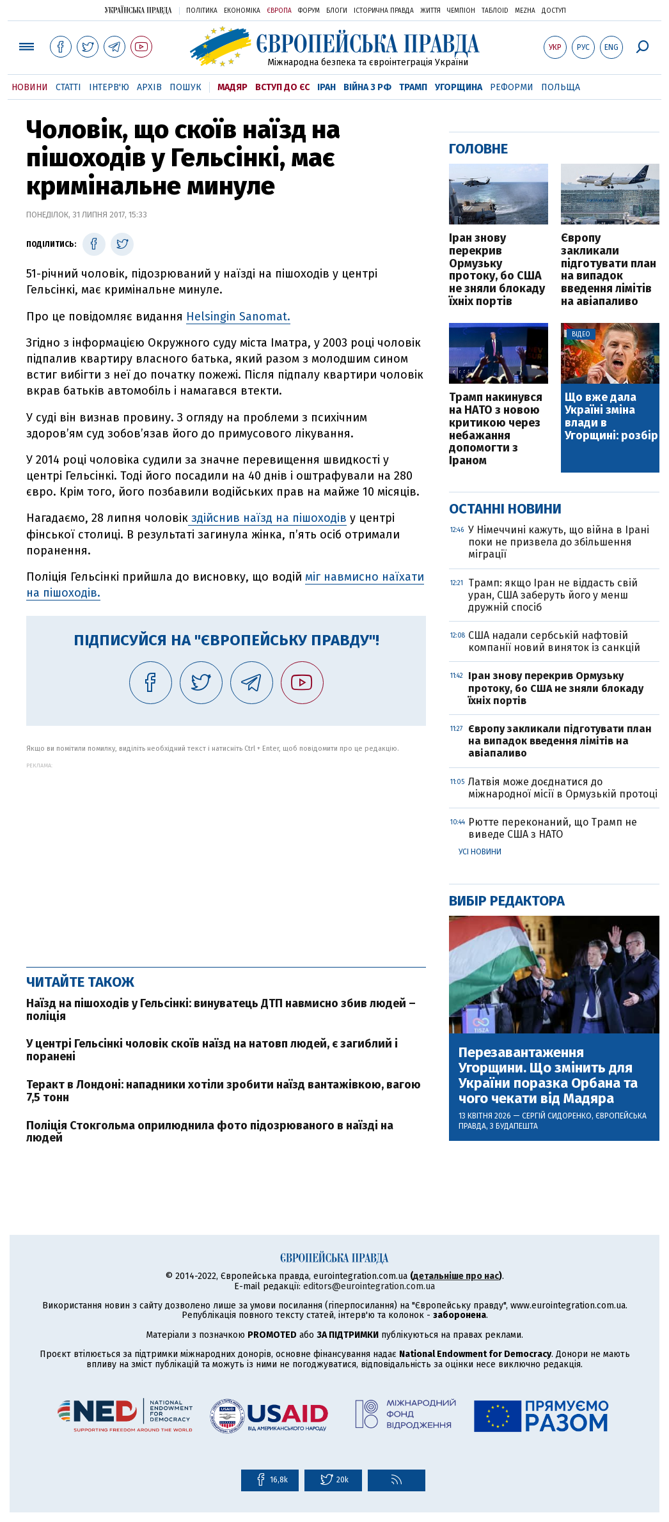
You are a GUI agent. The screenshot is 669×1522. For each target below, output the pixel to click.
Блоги (336, 11)
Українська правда (138, 10)
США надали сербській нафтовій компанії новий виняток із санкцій (554, 641)
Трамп (413, 87)
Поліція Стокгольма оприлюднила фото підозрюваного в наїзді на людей (209, 1131)
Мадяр (232, 87)
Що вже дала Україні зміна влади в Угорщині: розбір (611, 416)
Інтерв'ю (109, 87)
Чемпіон (461, 11)
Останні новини (505, 508)
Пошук (185, 87)
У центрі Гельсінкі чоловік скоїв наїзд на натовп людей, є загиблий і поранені (212, 1050)
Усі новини (480, 851)
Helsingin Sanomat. (238, 317)
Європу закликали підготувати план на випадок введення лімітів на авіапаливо (608, 270)
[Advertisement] (226, 858)
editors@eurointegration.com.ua (369, 1286)
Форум (309, 11)
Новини (30, 87)
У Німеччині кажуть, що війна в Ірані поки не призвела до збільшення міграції (558, 542)
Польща (560, 87)
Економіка (242, 11)
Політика (201, 11)
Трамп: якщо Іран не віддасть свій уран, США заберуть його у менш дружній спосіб (553, 595)
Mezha (525, 11)
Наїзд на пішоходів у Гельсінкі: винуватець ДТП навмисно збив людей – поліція (221, 1009)
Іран (326, 87)
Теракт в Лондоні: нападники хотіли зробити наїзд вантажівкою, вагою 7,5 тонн (223, 1091)
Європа (279, 11)
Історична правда (384, 11)
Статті (68, 87)
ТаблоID (495, 11)
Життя (430, 11)
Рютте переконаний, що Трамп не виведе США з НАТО (552, 828)
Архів (149, 87)
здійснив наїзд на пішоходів (267, 518)
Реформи (511, 87)
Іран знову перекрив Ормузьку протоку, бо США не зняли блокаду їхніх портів (497, 270)
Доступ (554, 11)
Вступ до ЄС (282, 87)
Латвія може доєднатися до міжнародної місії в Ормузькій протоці (562, 788)
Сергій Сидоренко (557, 1115)
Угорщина (458, 87)
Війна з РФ (367, 87)
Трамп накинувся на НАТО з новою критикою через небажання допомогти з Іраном (495, 429)
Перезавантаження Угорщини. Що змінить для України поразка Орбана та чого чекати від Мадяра (548, 1076)
